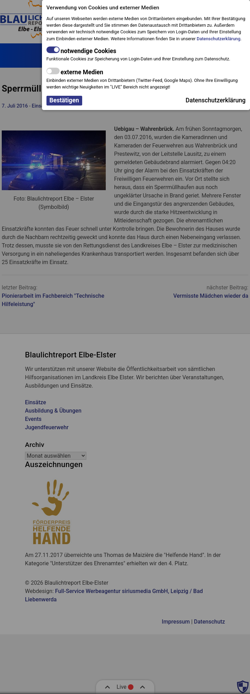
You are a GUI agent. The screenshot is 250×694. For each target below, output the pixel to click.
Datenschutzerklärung (218, 38)
